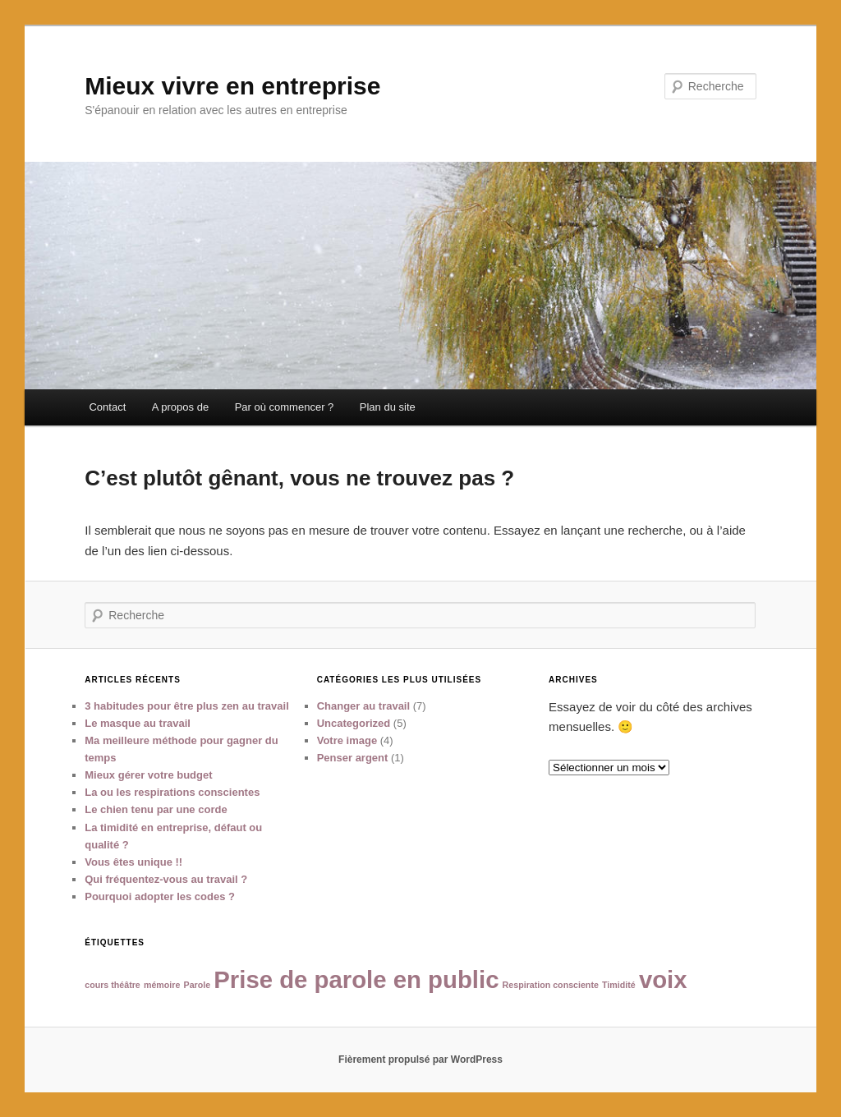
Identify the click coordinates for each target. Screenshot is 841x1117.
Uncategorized (354, 723)
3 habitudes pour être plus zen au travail (187, 706)
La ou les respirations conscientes (172, 792)
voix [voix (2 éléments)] (663, 979)
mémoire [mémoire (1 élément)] (162, 985)
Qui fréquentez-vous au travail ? (166, 879)
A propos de (180, 407)
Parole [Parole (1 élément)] (197, 985)
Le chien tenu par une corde (156, 809)
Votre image (347, 740)
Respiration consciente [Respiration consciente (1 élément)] (551, 985)
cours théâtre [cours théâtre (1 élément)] (112, 985)
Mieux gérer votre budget (148, 775)
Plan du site (388, 407)
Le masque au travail (138, 723)
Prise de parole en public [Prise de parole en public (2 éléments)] (356, 979)
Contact (107, 407)
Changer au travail (363, 706)
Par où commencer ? (284, 407)
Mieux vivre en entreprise (232, 85)
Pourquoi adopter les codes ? (160, 896)
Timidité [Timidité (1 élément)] (619, 985)
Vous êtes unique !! (133, 862)
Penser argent (352, 758)
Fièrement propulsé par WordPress (420, 1059)
